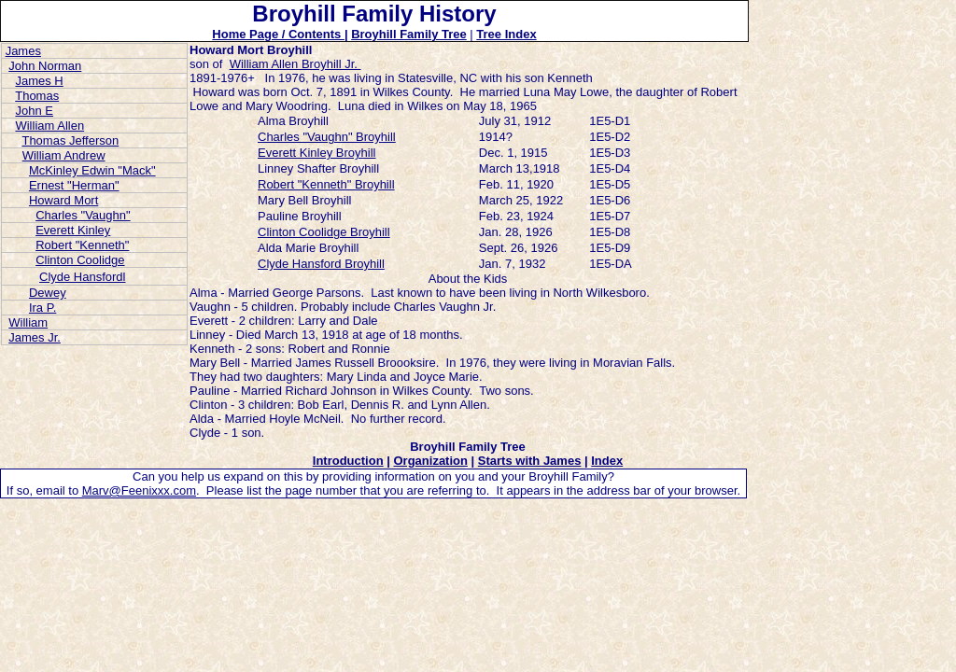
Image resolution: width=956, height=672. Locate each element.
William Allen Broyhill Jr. (295, 64)
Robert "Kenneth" (82, 245)
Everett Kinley (72, 230)
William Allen (49, 126)
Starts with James (530, 461)
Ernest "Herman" (74, 185)
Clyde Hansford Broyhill (321, 264)
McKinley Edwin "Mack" (92, 170)
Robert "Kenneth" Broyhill (326, 184)
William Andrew (63, 155)
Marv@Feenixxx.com (139, 490)
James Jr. (34, 337)
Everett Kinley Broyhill (316, 153)
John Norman (44, 66)
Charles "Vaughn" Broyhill (327, 137)
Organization (430, 461)
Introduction (348, 461)
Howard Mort (63, 200)
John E (33, 111)
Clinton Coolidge (79, 260)
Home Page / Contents (278, 34)
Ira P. (42, 308)
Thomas (37, 96)
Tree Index (506, 34)
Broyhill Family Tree (409, 34)
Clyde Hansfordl (82, 277)
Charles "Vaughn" (83, 215)
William (28, 322)
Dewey (47, 293)
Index (607, 461)
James (23, 51)
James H (39, 81)
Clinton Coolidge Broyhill (324, 232)
